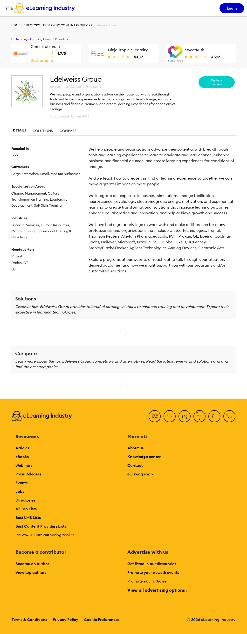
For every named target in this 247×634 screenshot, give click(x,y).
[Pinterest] (214, 416)
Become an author (32, 563)
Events (21, 482)
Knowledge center (144, 456)
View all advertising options (158, 590)
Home (15, 25)
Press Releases (28, 474)
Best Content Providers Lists (40, 526)
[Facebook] (155, 416)
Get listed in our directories (151, 563)
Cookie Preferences (101, 619)
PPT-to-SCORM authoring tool (44, 534)
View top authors (30, 572)
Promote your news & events (153, 572)
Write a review (216, 82)
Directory (31, 25)
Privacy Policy (65, 619)
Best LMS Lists (28, 517)
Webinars (23, 465)
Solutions (43, 131)
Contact (135, 465)
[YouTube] (199, 416)
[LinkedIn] (184, 416)
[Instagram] (229, 416)
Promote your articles (146, 581)
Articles (22, 447)
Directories (25, 500)
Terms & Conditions (29, 619)
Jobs (19, 491)
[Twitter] (170, 416)
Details (20, 130)
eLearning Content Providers (67, 25)
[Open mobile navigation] (9, 8)
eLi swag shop (140, 474)
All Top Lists (26, 508)
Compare (68, 131)
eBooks (22, 456)
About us (135, 447)
